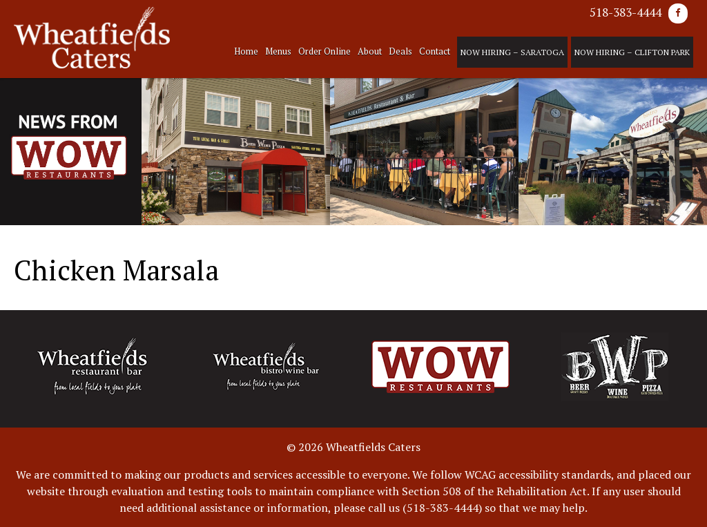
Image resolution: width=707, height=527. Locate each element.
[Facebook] (678, 13)
